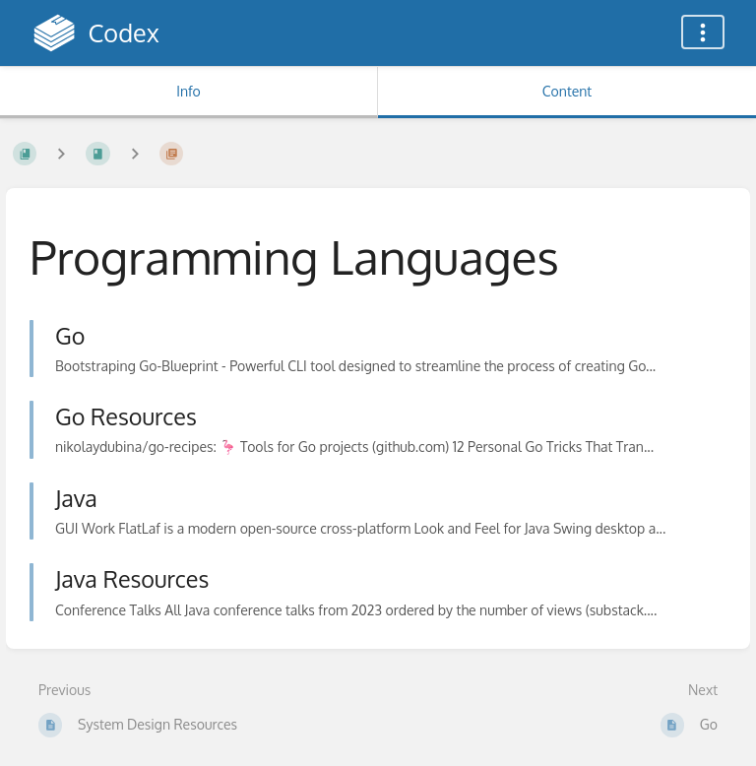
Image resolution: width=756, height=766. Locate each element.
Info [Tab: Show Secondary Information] (188, 91)
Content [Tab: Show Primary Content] (567, 91)
